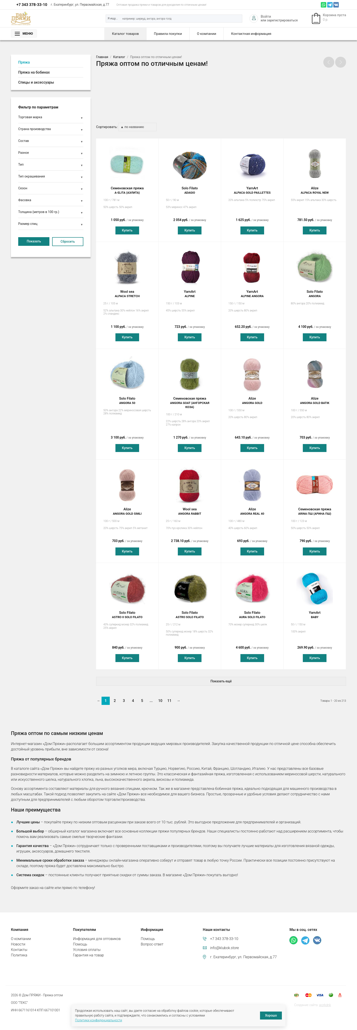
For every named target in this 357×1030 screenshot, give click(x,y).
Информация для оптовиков (97, 934)
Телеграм (330, 5)
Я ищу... (113, 18)
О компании (206, 34)
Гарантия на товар (88, 950)
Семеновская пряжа (127, 186)
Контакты (19, 945)
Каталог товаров (125, 34)
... (151, 696)
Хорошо (271, 1015)
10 (160, 696)
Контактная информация (251, 34)
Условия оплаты (87, 945)
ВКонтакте (336, 5)
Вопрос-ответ (152, 940)
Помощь (80, 940)
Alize (315, 186)
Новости (18, 940)
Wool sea (127, 289)
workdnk (325, 1000)
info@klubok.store (224, 943)
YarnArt (252, 186)
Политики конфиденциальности (98, 1020)
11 (169, 696)
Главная (102, 57)
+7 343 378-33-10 (31, 4)
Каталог (119, 57)
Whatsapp (323, 5)
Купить (127, 226)
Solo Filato (190, 186)
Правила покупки (168, 34)
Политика (19, 950)
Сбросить (68, 241)
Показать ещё (221, 677)
